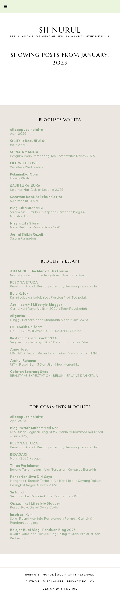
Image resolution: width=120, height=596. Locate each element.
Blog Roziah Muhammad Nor (34, 428)
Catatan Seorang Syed (29, 371)
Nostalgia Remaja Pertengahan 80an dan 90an (47, 275)
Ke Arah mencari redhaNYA (33, 338)
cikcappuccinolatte (26, 129)
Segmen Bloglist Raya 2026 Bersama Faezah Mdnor (50, 342)
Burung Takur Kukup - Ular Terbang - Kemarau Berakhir (53, 469)
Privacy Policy (81, 581)
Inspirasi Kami (22, 514)
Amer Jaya (19, 349)
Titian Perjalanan (25, 465)
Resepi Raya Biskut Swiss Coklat (34, 507)
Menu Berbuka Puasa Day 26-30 (35, 227)
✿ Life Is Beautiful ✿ (27, 141)
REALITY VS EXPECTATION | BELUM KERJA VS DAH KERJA (54, 376)
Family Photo (20, 178)
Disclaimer (53, 581)
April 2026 (18, 134)
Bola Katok (19, 293)
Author (33, 581)
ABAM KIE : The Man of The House (39, 271)
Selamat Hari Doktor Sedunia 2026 (37, 190)
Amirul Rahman (23, 360)
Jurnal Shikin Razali (26, 234)
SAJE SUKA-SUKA (25, 185)
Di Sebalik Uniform (26, 327)
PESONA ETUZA (24, 282)
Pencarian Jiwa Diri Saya (31, 477)
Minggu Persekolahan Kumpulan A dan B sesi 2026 (49, 320)
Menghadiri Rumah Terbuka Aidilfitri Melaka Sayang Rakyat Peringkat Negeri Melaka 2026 (56, 483)
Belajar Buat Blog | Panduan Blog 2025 (43, 530)
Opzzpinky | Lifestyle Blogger (35, 503)
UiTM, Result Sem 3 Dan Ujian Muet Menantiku (45, 364)
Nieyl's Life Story (24, 223)
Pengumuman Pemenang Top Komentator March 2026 (52, 156)
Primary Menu (3, 6)
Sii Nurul (60, 30)
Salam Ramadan (23, 238)
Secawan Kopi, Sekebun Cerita (36, 197)
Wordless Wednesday (26, 167)
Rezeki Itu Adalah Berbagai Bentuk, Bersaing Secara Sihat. (55, 286)
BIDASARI (18, 454)
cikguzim (17, 316)
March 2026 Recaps (25, 458)
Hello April (18, 145)
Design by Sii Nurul (60, 588)
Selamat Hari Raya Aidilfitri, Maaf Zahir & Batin (46, 496)
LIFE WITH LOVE (24, 163)
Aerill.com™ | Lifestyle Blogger (36, 304)
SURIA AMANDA (24, 152)
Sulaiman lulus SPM (25, 201)
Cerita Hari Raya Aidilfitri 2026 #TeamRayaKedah (48, 309)
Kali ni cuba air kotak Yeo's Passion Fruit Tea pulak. (49, 297)
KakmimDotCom (24, 174)
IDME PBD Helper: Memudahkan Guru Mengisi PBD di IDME (54, 353)
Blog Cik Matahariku (27, 208)
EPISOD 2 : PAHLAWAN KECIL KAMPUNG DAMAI (46, 331)
